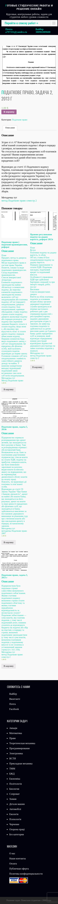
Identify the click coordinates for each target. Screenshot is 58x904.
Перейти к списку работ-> (21, 23)
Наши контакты (17, 858)
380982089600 (43, 32)
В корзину (9, 112)
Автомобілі (15, 809)
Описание (10, 128)
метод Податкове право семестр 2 (19, 200)
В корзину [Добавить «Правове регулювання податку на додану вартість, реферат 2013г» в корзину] (37, 367)
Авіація (13, 728)
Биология (14, 789)
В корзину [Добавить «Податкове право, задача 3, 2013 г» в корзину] (8, 666)
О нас (12, 853)
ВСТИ (12, 758)
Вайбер (13, 694)
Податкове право (19, 120)
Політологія (15, 783)
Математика (15, 733)
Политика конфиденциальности (26, 873)
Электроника (16, 753)
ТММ (12, 768)
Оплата (13, 863)
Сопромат (14, 794)
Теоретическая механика (22, 743)
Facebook (14, 709)
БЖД (12, 773)
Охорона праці (17, 829)
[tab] (10, 127)
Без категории (16, 834)
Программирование (19, 748)
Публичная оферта (19, 868)
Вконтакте (14, 699)
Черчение (14, 824)
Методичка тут (37, 353)
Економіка (14, 778)
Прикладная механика (20, 763)
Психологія (15, 819)
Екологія (13, 814)
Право (12, 738)
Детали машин (17, 804)
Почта (12, 704)
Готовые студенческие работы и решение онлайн (29, 7)
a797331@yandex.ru (16, 32)
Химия (12, 799)
